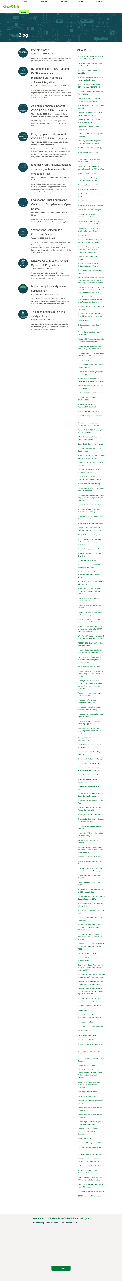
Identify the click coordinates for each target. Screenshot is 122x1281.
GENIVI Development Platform (88, 1096)
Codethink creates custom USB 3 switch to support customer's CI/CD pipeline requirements (91, 991)
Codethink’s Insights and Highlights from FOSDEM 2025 (90, 92)
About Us (24, 1)
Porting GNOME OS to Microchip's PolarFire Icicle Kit (90, 431)
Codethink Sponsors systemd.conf (90, 1154)
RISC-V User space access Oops (89, 549)
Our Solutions (62, 1)
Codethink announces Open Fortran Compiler (91, 1102)
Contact (24, 12)
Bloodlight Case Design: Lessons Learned (89, 606)
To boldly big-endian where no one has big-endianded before (90, 78)
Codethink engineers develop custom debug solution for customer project (91, 976)
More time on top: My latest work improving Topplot (90, 722)
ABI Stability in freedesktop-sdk (89, 535)
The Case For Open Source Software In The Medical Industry (91, 820)
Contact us (61, 1268)
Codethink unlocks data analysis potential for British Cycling (89, 999)
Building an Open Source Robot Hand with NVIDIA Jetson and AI (91, 457)
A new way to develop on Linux (89, 185)
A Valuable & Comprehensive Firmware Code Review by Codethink (91, 380)
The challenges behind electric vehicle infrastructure (89, 780)
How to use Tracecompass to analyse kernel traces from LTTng (90, 769)
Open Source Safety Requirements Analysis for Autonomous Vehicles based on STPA (90, 967)
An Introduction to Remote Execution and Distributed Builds (91, 890)
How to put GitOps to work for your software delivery (90, 959)
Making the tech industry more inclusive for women (89, 599)
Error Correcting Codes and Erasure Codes (91, 1059)
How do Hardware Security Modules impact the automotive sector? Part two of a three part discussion (91, 289)
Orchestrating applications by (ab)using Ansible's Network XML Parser (90, 730)
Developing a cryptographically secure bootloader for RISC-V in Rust (91, 167)
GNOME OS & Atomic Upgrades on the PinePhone (90, 387)
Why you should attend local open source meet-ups (90, 919)
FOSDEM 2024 (83, 235)
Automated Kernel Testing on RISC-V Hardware (91, 308)
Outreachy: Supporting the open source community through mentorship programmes (89, 249)
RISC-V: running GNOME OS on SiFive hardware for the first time (89, 478)
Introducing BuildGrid (85, 1022)
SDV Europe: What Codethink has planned (90, 272)
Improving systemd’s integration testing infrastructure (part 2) (89, 142)
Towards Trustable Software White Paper (90, 1045)
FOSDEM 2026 (40, 50)
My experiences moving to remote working (90, 827)
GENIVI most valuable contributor (90, 1196)
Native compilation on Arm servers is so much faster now (91, 489)
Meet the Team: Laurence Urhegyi (90, 148)
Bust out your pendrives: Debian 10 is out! (91, 912)
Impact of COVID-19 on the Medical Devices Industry (90, 834)
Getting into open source (87, 953)
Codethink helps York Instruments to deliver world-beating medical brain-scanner (91, 936)
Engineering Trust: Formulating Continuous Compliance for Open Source (51, 204)
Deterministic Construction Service (90, 444)
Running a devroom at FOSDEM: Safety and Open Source (89, 566)
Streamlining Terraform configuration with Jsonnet (91, 583)
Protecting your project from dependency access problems (89, 424)
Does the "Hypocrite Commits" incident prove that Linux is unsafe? (90, 529)
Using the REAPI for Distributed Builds (89, 883)
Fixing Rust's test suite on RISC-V (90, 775)
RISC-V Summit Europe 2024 (88, 189)
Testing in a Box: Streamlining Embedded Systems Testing (88, 265)
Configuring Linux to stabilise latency (91, 1026)
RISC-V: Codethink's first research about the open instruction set (90, 620)
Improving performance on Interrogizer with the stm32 (87, 701)
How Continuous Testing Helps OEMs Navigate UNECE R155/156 (90, 85)
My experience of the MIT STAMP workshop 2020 (90, 739)
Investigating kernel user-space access (89, 787)
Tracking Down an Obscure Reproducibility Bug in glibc (88, 405)
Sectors (81, 1)
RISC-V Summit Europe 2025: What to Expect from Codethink (90, 57)
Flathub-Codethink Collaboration (89, 393)
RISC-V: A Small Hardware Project (90, 505)
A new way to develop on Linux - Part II (89, 153)
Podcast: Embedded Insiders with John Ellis (90, 71)
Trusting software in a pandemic (89, 815)
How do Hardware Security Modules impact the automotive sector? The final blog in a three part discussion (91, 280)
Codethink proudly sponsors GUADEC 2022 (88, 398)
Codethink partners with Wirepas (90, 857)
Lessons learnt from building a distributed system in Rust (89, 229)
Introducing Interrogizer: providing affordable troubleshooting (90, 708)
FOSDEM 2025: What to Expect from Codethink (91, 107)
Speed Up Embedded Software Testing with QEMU (89, 121)
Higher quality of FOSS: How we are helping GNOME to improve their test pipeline (91, 497)
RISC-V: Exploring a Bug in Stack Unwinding (89, 333)
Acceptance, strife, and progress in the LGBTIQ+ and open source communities (90, 927)
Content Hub (98, 1)
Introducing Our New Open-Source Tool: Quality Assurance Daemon (90, 347)
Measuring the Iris (84, 1138)
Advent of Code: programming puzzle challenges (89, 694)
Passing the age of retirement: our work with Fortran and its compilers (90, 869)
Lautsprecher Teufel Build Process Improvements (90, 1116)
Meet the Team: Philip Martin (88, 173)
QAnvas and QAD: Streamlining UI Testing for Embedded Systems (90, 241)
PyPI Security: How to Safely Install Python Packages (90, 366)
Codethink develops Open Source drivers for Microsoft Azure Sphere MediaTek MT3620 (90, 849)
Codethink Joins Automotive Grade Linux (90, 1148)
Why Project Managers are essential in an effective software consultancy (91, 637)
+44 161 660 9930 (68, 1223)
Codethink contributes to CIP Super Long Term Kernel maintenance (90, 983)
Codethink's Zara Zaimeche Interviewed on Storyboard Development (88, 1131)
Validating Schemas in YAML (88, 1092)
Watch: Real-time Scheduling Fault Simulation (90, 135)
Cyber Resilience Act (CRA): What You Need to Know (90, 64)
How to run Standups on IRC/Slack (90, 1143)
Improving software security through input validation (91, 715)
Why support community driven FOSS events (89, 1052)
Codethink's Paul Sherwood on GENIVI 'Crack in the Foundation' (89, 1160)
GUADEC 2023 (83, 320)
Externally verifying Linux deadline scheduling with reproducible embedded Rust (51, 169)
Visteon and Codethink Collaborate (90, 1166)
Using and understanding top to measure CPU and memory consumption (89, 1084)
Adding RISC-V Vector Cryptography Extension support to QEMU (91, 340)
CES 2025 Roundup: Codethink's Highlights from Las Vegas (89, 100)
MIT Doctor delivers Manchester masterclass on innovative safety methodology (89, 1007)
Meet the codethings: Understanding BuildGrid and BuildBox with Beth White (91, 574)
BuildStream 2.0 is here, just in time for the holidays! (90, 373)
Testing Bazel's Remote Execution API (90, 862)
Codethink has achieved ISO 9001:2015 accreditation (88, 215)
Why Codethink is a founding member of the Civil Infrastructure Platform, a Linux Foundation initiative (90, 1074)
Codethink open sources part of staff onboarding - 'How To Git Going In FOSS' (91, 946)
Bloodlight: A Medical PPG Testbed (90, 759)
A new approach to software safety (90, 523)
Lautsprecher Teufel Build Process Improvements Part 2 (90, 1109)
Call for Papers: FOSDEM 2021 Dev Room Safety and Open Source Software (90, 673)
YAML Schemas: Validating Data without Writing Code (89, 438)
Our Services (42, 1)
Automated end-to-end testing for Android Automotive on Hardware (90, 315)
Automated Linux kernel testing (89, 484)
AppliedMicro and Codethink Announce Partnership (88, 1171)
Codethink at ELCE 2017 (86, 1040)
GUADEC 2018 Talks (85, 1031)
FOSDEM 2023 (83, 360)
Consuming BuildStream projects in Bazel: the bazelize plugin (90, 794)
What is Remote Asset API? (87, 560)
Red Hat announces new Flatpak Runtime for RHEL (89, 746)
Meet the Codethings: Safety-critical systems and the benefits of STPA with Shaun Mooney (91, 628)
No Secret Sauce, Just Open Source (91, 1191)
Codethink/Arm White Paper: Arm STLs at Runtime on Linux (90, 114)
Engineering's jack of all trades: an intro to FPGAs (90, 904)
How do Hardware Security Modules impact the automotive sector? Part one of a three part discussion (91, 299)
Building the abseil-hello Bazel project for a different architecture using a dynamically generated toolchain (90, 684)
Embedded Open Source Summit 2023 (89, 326)
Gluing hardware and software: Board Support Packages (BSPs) (91, 897)
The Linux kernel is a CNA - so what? (91, 205)
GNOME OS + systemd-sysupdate (90, 210)
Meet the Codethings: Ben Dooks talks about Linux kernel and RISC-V (91, 651)
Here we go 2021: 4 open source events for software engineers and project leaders (90, 659)
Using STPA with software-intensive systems (91, 464)
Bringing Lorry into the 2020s (88, 763)
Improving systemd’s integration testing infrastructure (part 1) (89, 179)
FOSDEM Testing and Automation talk (90, 417)
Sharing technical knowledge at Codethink (89, 876)
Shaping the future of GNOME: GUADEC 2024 (89, 160)
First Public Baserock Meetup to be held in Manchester (90, 1185)
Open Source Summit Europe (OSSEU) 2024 (88, 128)
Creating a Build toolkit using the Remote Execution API (89, 809)
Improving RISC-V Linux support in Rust (90, 802)
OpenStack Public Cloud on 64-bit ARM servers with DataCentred (90, 1178)
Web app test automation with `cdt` (90, 411)
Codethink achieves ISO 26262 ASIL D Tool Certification (91, 471)
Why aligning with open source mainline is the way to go (89, 510)
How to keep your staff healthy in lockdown (90, 753)
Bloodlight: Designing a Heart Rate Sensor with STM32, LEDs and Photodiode (90, 591)
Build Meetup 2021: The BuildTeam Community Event (90, 517)
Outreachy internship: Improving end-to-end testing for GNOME (89, 222)
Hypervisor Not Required (87, 1035)
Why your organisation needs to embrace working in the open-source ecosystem (91, 541)
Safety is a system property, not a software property (90, 613)
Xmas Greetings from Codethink (89, 667)
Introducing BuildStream (86, 1065)
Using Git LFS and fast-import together (88, 258)
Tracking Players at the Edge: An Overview (89, 554)
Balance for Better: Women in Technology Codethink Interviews (90, 1016)
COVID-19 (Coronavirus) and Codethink (88, 841)
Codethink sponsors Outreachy (89, 201)
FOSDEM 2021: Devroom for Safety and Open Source (90, 644)
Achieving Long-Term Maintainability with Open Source (91, 354)
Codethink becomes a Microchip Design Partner (89, 450)
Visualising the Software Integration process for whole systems (90, 1123)
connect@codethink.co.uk (45, 1223)
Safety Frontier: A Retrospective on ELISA (90, 195)
